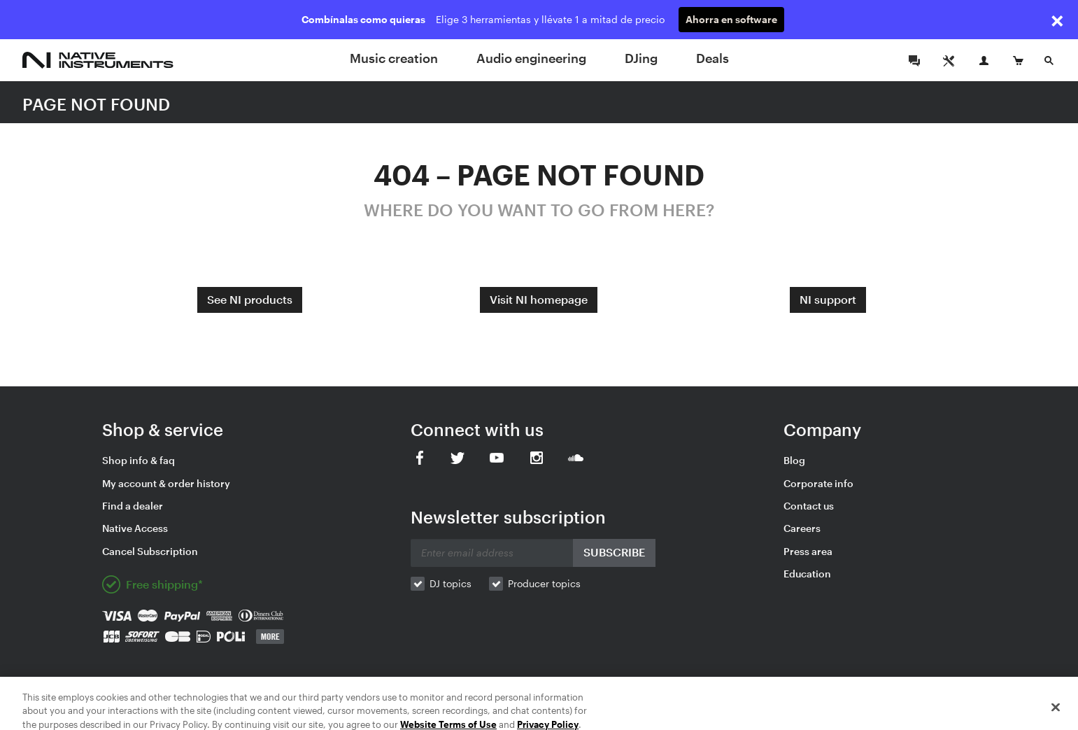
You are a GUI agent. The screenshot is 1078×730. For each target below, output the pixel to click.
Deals (712, 58)
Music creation (394, 58)
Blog (794, 460)
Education (807, 574)
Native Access (135, 528)
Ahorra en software (731, 19)
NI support (828, 299)
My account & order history (166, 483)
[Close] (1055, 713)
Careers (802, 528)
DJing (641, 58)
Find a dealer (132, 506)
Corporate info (818, 483)
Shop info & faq (138, 460)
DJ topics (450, 583)
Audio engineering (531, 58)
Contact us (808, 506)
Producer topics (544, 583)
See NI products (249, 299)
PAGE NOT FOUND (96, 104)
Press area (807, 551)
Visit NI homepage (539, 299)
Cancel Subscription (150, 551)
